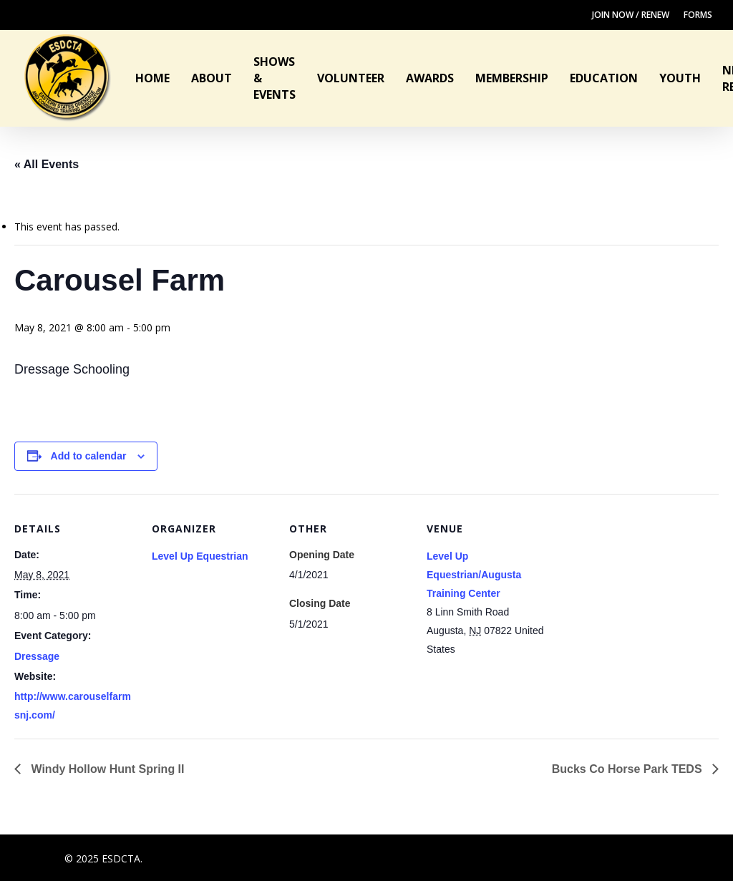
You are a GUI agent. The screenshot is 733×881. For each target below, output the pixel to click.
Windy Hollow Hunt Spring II (106, 769)
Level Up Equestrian (200, 556)
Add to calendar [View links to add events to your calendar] (89, 456)
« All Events (46, 164)
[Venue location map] (639, 592)
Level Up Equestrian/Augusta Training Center (474, 574)
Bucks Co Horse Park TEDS (628, 769)
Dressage (36, 656)
